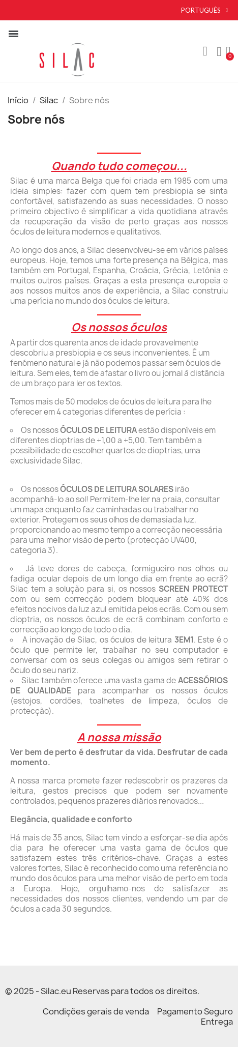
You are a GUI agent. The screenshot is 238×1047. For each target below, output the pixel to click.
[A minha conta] (219, 52)
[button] (205, 51)
